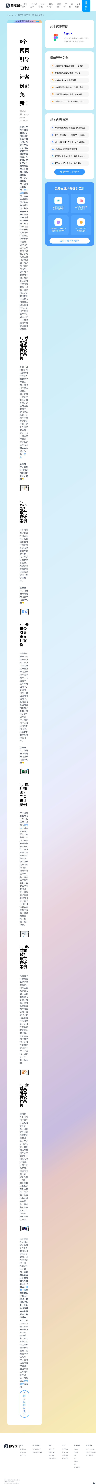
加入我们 (65, 1452)
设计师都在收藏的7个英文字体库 (67, 73)
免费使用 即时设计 (69, 172)
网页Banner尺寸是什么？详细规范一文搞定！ (70, 163)
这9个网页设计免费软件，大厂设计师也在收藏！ (70, 142)
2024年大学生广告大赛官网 (65, 80)
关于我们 (77, 5)
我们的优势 (33, 5)
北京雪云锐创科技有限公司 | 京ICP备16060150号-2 (12, 1480)
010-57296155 (90, 1449)
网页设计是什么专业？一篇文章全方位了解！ (70, 156)
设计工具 (23, 1449)
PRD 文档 (23, 1455)
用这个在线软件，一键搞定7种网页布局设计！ (70, 135)
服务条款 (51, 1455)
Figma (68, 33)
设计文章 (10, 15)
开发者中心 (52, 1458)
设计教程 (42, 5)
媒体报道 (65, 1458)
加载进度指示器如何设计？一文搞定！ (70, 66)
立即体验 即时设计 (24, 1404)
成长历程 (65, 1455)
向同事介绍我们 (37, 1452)
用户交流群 (89, 1455)
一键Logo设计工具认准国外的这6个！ (69, 101)
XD (75, 1458)
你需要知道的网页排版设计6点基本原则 (70, 128)
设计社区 (24, 5)
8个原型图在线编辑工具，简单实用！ (69, 94)
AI (75, 1464)
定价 (71, 5)
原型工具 (23, 1452)
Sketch (76, 1452)
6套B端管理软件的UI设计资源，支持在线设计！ (70, 87)
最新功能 (58, 5)
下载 (65, 5)
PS (75, 1455)
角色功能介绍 (37, 1449)
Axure (76, 1461)
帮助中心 (50, 5)
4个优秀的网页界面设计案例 (66, 149)
